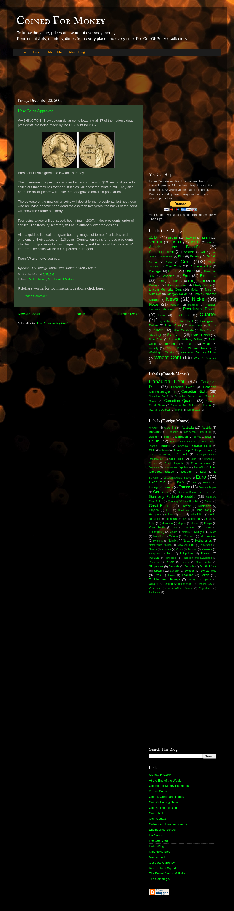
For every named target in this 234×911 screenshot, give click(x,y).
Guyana (154, 510)
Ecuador (187, 471)
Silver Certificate (183, 330)
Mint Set (155, 294)
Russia (170, 562)
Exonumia (208, 276)
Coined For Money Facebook (169, 785)
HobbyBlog (156, 846)
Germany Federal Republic (172, 496)
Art (203, 252)
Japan (182, 523)
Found (176, 281)
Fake (160, 281)
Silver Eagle (155, 335)
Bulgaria (166, 445)
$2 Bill (206, 237)
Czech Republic (174, 463)
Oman (179, 549)
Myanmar (158, 540)
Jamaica (167, 523)
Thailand (188, 575)
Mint (208, 289)
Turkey (192, 579)
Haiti (168, 510)
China (164, 450)
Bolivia (197, 436)
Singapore (156, 566)
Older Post (128, 314)
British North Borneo (182, 441)
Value (207, 343)
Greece (186, 506)
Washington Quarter (161, 352)
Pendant (175, 304)
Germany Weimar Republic (183, 501)
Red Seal (186, 321)
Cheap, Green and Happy (166, 796)
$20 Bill (155, 242)
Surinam (174, 570)
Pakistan (192, 549)
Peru (170, 553)
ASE (209, 242)
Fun (190, 281)
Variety (153, 348)
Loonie (207, 405)
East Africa (199, 467)
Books (194, 256)
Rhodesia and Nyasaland (197, 557)
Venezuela (154, 588)
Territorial (171, 343)
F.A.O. (181, 482)
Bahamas (155, 432)
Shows (212, 325)
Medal (194, 289)
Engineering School (162, 829)
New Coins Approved (35, 111)
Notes (154, 304)
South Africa (208, 566)
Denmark (154, 467)
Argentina (170, 427)
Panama (207, 549)
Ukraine (154, 583)
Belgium (154, 436)
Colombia (183, 454)
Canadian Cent (166, 381)
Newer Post (29, 314)
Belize (167, 436)
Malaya (186, 532)
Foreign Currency (161, 487)
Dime (172, 271)
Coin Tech (173, 266)
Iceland (169, 514)
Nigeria (153, 549)
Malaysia (199, 532)
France (184, 487)
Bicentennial (166, 256)
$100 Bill (191, 237)
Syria (157, 575)
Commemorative (201, 266)
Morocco (189, 536)
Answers (189, 252)
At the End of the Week (165, 780)
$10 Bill (173, 237)
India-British (197, 514)
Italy (152, 523)
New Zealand (185, 545)
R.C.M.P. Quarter (159, 409)
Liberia (207, 527)
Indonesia (171, 518)
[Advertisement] (96, 73)
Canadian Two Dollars (184, 405)
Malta (213, 532)
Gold (201, 281)
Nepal (186, 540)
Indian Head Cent (176, 285)
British (154, 441)
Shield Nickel (196, 325)
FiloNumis (156, 835)
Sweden (190, 570)
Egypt (203, 471)
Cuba (193, 459)
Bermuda (181, 436)
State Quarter (200, 335)
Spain (158, 570)
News (42, 279)
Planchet (193, 304)
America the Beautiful (175, 247)
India (182, 514)
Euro (201, 477)
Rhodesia (171, 557)
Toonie (178, 409)
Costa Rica (176, 459)
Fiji (194, 482)
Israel (208, 518)
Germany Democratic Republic (195, 492)
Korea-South (157, 527)
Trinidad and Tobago (164, 579)
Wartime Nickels (199, 348)
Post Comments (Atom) (53, 323)
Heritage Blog (158, 840)
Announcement (161, 252)
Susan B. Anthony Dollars (185, 339)
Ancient (153, 427)
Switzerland (208, 570)
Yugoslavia (205, 588)
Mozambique (208, 536)
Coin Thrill (156, 813)
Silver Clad (206, 330)
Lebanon (190, 527)
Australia (188, 427)
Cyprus (153, 463)
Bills (181, 256)
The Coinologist (159, 879)
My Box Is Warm (160, 775)
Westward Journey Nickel (198, 352)
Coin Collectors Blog (163, 807)
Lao (175, 527)
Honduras (183, 510)
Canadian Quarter (179, 401)
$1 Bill (154, 237)
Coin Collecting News (163, 802)
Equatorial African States (177, 477)
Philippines (186, 553)
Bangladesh (189, 432)
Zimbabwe (154, 592)
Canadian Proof (158, 396)
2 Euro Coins (158, 791)
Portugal (154, 557)
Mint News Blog (159, 851)
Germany (160, 492)
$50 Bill (195, 242)
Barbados (206, 432)
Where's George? (205, 358)
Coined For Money (60, 21)
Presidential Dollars (61, 279)
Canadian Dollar (182, 387)
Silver (158, 330)
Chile (152, 450)
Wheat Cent (167, 357)
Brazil (208, 436)
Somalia (189, 566)
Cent (186, 261)
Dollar (33, 279)
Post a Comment (35, 296)
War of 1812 (174, 348)
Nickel (198, 299)
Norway (166, 549)
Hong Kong (203, 510)
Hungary (154, 514)
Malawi (173, 532)
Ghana (208, 501)
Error (186, 276)
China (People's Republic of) (192, 450)
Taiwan (172, 575)
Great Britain (159, 506)
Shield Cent (173, 325)
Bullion (169, 262)
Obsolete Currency (162, 862)
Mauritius (158, 536)
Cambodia (182, 446)
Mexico (173, 536)
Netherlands (203, 540)
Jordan (195, 523)
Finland (207, 482)
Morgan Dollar (177, 294)
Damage (155, 271)
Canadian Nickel (195, 391)
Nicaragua (206, 545)
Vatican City (205, 583)
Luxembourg (157, 532)
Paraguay (154, 553)
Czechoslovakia (201, 463)
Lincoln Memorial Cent (165, 289)
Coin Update (157, 818)
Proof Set (182, 315)
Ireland (195, 518)
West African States (180, 588)
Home (21, 52)
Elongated (168, 276)
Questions (166, 321)
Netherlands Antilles (160, 545)
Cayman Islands (202, 445)
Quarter (208, 314)
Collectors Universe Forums (168, 824)
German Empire (207, 487)
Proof (162, 315)
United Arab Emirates (178, 583)
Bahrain (174, 432)
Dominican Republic (176, 467)
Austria (206, 427)
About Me (55, 52)
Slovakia (174, 566)
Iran (184, 518)
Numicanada (157, 857)
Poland (205, 553)
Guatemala (204, 506)
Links (36, 52)
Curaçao (207, 459)
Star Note (175, 335)
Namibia (173, 540)
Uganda (207, 579)
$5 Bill (176, 242)
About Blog (77, 52)
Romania (154, 562)
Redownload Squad (162, 868)
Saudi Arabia (204, 562)
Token (189, 343)
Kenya (208, 523)
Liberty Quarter (202, 285)
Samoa (185, 562)
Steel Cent (156, 339)
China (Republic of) (160, 454)
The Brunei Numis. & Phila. (167, 873)
